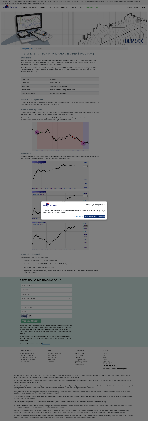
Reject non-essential (91, 216)
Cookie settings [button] (78, 216)
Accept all (102, 216)
